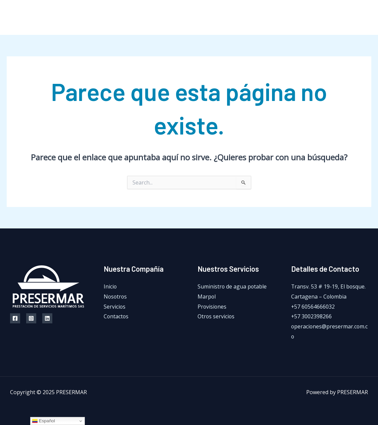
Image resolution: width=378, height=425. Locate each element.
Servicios (277, 17)
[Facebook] (338, 17)
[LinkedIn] (368, 17)
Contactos (311, 17)
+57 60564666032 (313, 306)
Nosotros (243, 17)
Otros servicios (216, 316)
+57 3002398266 (311, 316)
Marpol (207, 296)
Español (43, 421)
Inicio (213, 17)
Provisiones (212, 306)
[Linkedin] (47, 318)
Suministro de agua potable (232, 286)
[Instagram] (353, 17)
